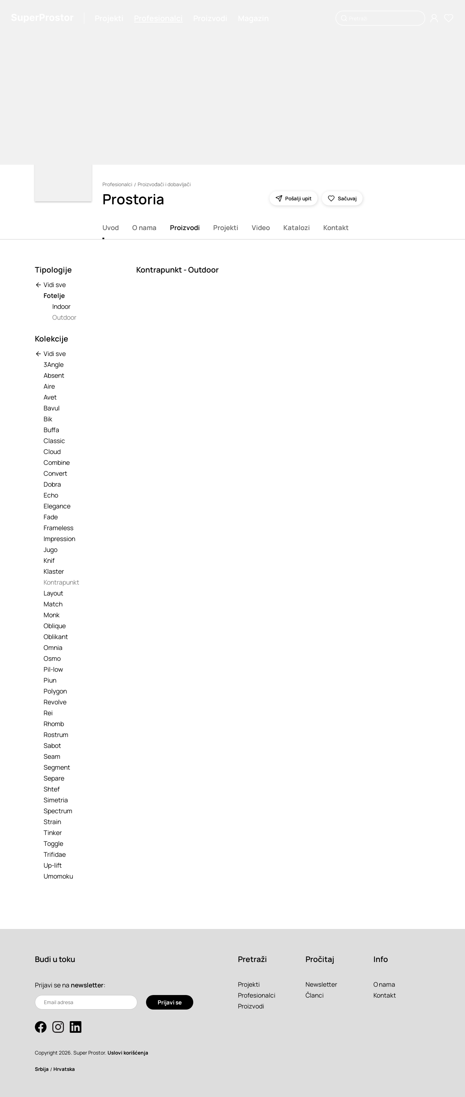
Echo (51, 495)
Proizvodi (211, 18)
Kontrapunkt (61, 582)
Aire (49, 386)
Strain (52, 821)
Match (53, 603)
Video (261, 227)
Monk (52, 614)
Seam (52, 756)
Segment (57, 767)
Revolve (55, 701)
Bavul (52, 408)
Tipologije (53, 270)
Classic (54, 440)
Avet (50, 397)
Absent (54, 375)
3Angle (54, 364)
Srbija (42, 1068)
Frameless (58, 527)
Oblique (55, 625)
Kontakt (336, 227)
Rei (48, 712)
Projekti (109, 18)
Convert (55, 473)
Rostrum (56, 734)
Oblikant (56, 636)
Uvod (110, 227)
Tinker (53, 832)
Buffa (51, 429)
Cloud (52, 451)
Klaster (54, 571)
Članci (315, 995)
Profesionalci (158, 18)
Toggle (53, 843)
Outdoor (64, 317)
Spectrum (58, 810)
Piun (50, 680)
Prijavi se (169, 1002)
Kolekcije (51, 338)
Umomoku (58, 876)
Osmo (52, 658)
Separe (54, 778)
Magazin (253, 18)
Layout (53, 593)
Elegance (57, 506)
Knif (49, 560)
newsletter (88, 985)
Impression (59, 538)
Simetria (56, 799)
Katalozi (296, 227)
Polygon (55, 691)
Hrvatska (65, 1068)
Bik (48, 418)
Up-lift (53, 865)
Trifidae (55, 854)
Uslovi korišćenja (128, 1052)
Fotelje (54, 295)
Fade (51, 516)
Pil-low (53, 669)
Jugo (50, 549)
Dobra (52, 484)
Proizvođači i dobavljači (164, 184)
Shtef (52, 789)
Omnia (53, 647)
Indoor (61, 306)
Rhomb (54, 723)
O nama (144, 227)
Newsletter (321, 984)
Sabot (52, 745)
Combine (57, 462)
